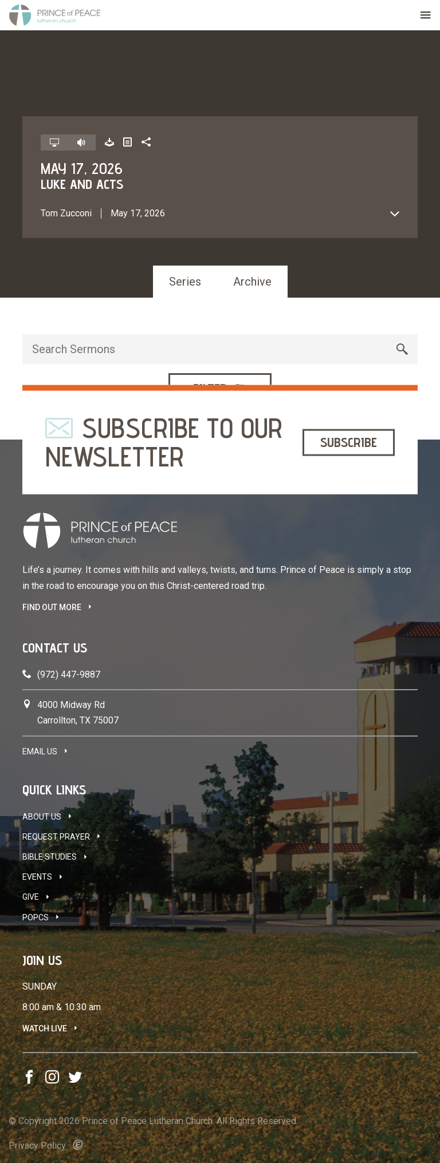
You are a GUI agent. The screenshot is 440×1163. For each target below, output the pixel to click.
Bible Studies (49, 856)
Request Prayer (56, 836)
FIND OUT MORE (51, 607)
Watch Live (44, 1028)
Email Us (39, 751)
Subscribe (348, 442)
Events (37, 876)
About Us (41, 816)
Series (185, 281)
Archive (252, 281)
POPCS (35, 917)
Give (30, 896)
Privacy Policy (37, 1145)
